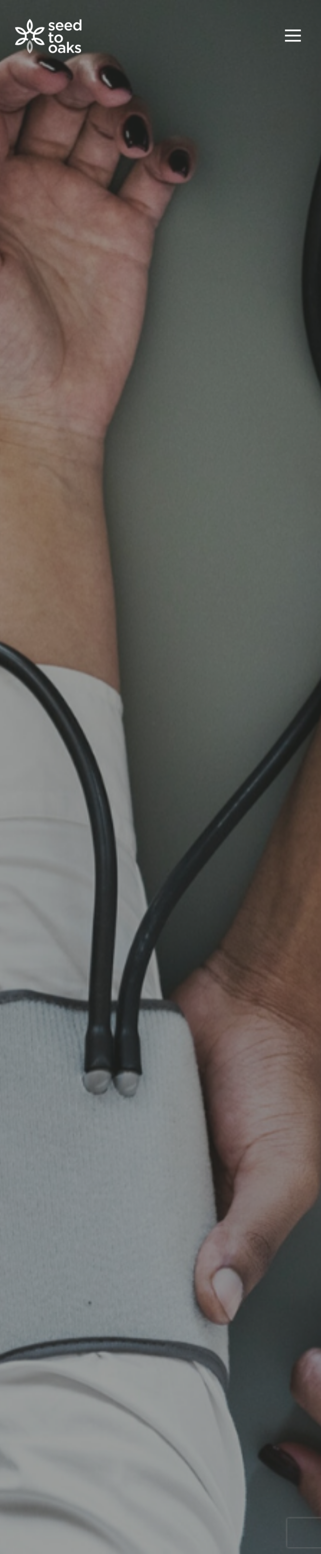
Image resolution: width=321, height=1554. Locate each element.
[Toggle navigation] (293, 36)
